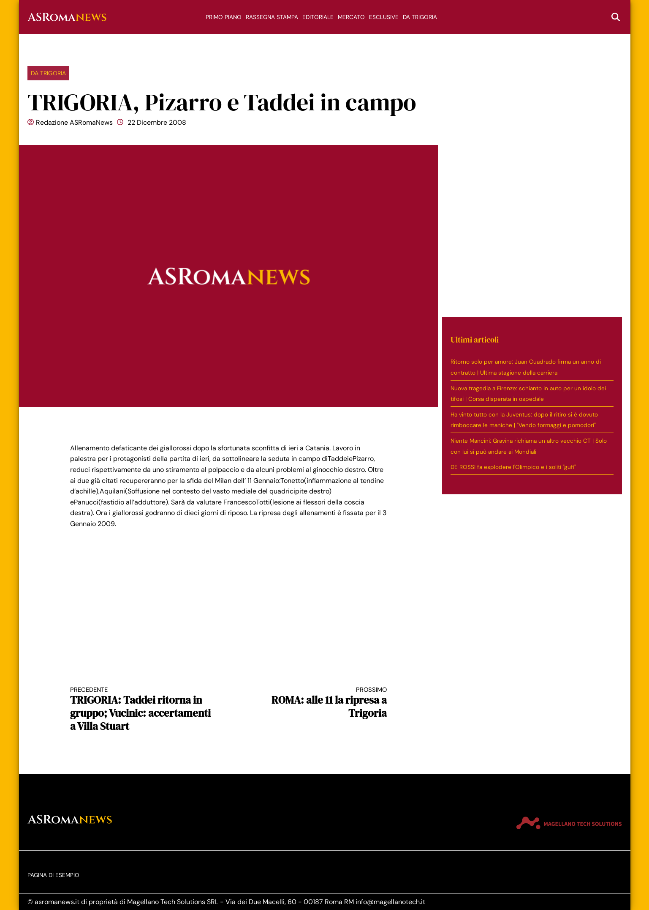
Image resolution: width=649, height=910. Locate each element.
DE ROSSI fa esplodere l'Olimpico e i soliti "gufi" (513, 467)
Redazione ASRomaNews (74, 122)
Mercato (351, 17)
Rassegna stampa (272, 17)
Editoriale (318, 17)
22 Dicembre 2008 (157, 122)
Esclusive (384, 17)
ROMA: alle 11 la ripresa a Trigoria (315, 703)
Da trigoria (420, 17)
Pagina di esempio (53, 875)
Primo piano (224, 17)
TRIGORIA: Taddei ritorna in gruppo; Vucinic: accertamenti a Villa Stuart (141, 709)
